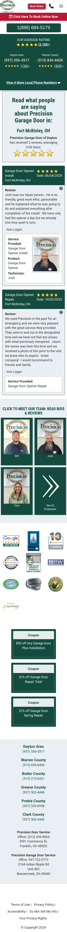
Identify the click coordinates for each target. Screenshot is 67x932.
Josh (11, 278)
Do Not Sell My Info (43, 911)
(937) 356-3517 (33, 751)
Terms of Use (20, 904)
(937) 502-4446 (33, 792)
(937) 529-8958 (33, 806)
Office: (33, 837)
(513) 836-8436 (33, 765)
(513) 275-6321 (33, 778)
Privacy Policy (44, 904)
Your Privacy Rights (33, 918)
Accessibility (17, 911)
